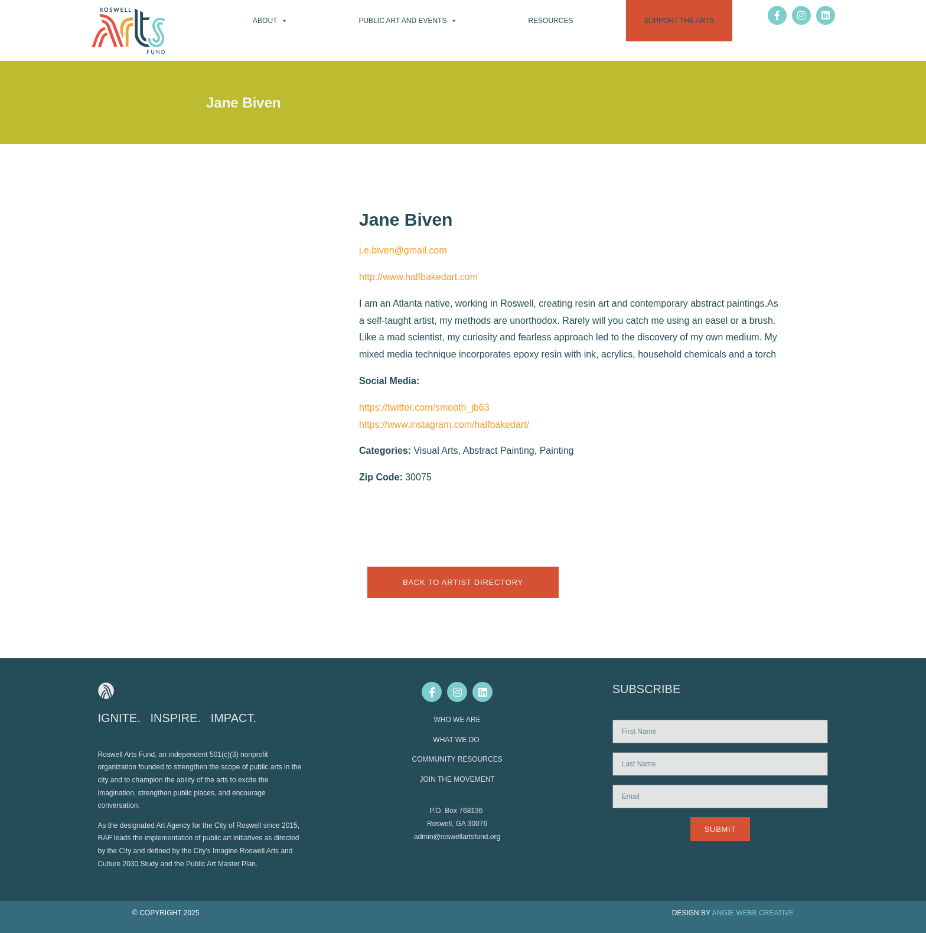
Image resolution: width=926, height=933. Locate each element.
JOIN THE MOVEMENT (457, 779)
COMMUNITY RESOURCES (457, 759)
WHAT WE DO (457, 740)
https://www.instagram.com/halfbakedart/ (444, 425)
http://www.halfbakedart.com (418, 277)
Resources (550, 21)
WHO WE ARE (456, 720)
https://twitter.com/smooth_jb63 (424, 407)
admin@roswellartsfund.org (457, 837)
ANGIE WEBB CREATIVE (753, 913)
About (270, 20)
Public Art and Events (407, 20)
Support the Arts (679, 21)
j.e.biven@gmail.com (403, 250)
